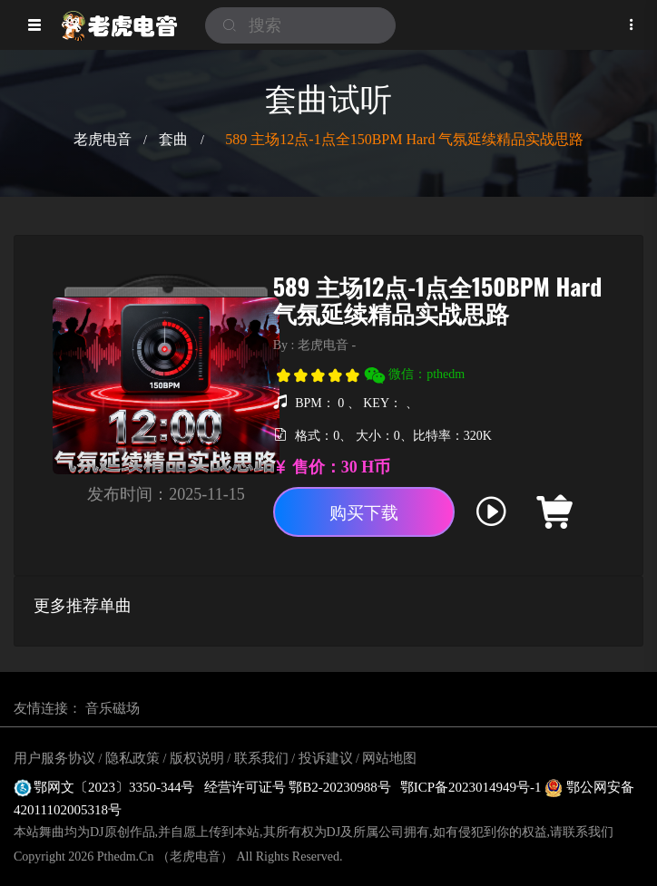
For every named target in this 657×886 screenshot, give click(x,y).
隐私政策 (132, 758)
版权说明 (197, 758)
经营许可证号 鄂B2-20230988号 (297, 787)
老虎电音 (103, 139)
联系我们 (261, 758)
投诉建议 (326, 758)
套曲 (173, 139)
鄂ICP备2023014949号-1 (472, 787)
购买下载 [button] (363, 512)
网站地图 (389, 758)
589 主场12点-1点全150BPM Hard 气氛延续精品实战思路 (404, 139)
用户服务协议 (54, 758)
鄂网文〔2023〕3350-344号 (104, 787)
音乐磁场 (112, 708)
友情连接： (48, 708)
